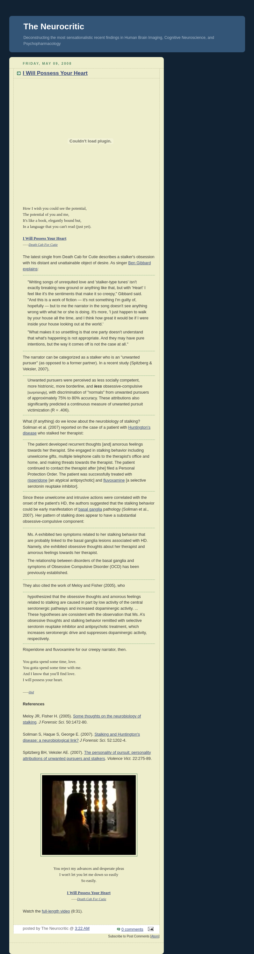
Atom (154, 936)
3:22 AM (82, 928)
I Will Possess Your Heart (55, 73)
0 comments (132, 929)
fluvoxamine (114, 480)
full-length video (56, 911)
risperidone (37, 480)
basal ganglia (90, 509)
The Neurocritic (54, 26)
